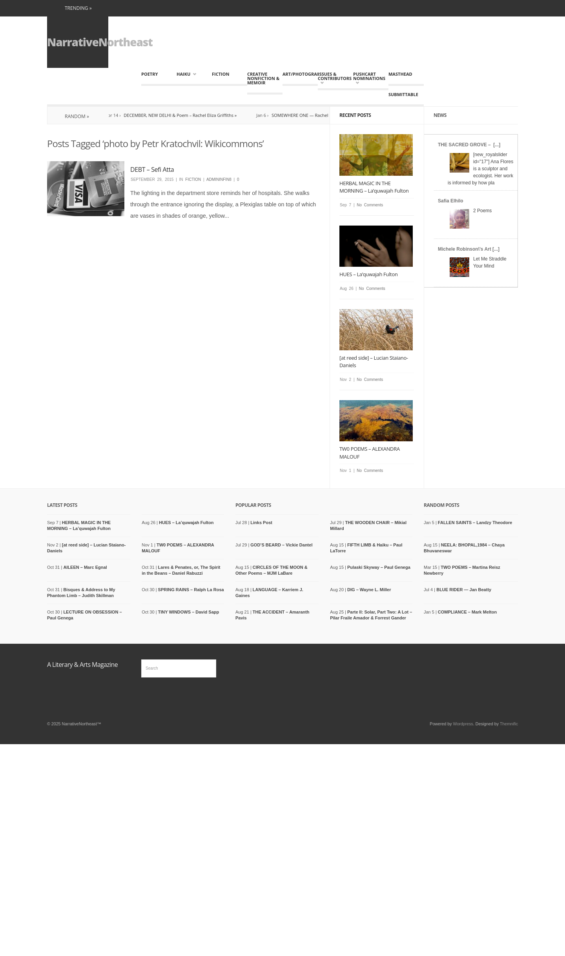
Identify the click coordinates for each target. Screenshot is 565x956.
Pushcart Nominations (369, 78)
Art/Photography (300, 74)
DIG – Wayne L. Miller (369, 589)
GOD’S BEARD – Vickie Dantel (281, 545)
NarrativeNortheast (100, 42)
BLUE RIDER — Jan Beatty (463, 589)
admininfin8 (218, 179)
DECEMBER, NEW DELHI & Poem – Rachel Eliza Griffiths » (184, 115)
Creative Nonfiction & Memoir (263, 78)
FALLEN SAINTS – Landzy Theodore (475, 522)
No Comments (370, 205)
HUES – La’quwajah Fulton (368, 274)
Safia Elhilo (450, 201)
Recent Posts (355, 115)
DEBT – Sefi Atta (152, 169)
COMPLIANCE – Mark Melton (467, 612)
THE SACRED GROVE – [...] (469, 144)
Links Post (261, 522)
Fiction (220, 74)
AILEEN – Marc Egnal (85, 567)
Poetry (149, 74)
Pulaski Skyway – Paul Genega (378, 567)
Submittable (403, 94)
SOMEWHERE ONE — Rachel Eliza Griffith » (318, 115)
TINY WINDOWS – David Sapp (188, 612)
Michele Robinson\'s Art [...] (468, 249)
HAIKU (186, 74)
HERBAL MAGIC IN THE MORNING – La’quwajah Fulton (374, 187)
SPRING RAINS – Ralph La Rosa (191, 589)
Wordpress (463, 723)
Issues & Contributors (333, 78)
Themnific (509, 723)
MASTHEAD (400, 74)
